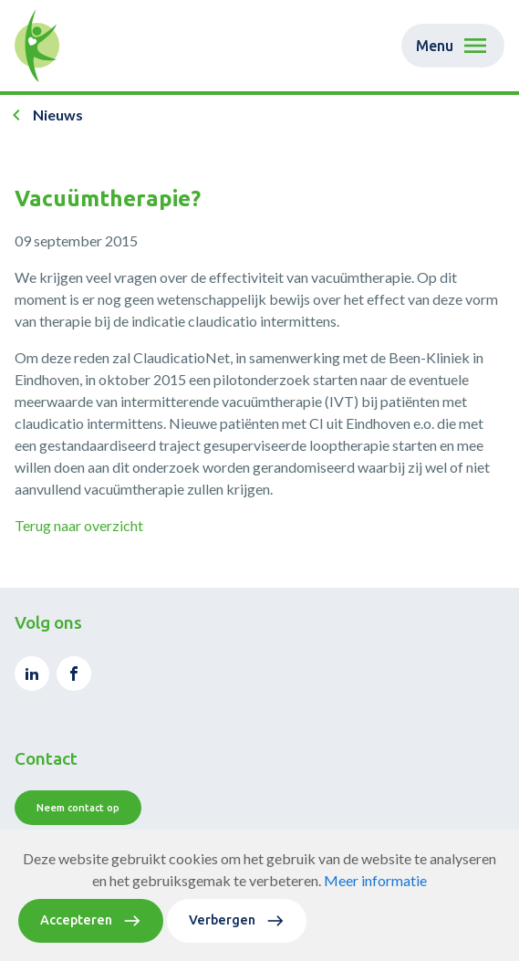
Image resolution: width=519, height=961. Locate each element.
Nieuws (58, 114)
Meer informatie (375, 893)
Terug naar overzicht (79, 525)
